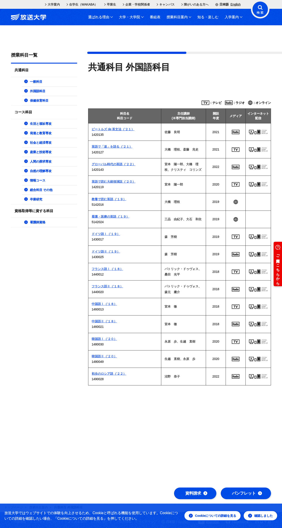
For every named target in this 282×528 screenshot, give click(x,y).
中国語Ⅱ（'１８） (104, 321)
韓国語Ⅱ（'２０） (104, 356)
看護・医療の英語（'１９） (110, 216)
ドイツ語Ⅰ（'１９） (106, 234)
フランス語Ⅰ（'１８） (107, 269)
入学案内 (233, 17)
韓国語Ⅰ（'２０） (104, 339)
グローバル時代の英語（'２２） (113, 164)
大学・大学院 (131, 17)
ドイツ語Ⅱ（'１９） (106, 251)
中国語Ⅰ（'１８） (104, 304)
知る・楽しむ (208, 17)
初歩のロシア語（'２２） (109, 373)
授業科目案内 (179, 17)
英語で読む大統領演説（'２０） (113, 181)
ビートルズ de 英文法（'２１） (113, 129)
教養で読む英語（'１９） (109, 199)
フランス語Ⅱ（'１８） (107, 286)
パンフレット (247, 493)
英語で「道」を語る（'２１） (112, 146)
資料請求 (196, 493)
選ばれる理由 (100, 17)
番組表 (155, 17)
